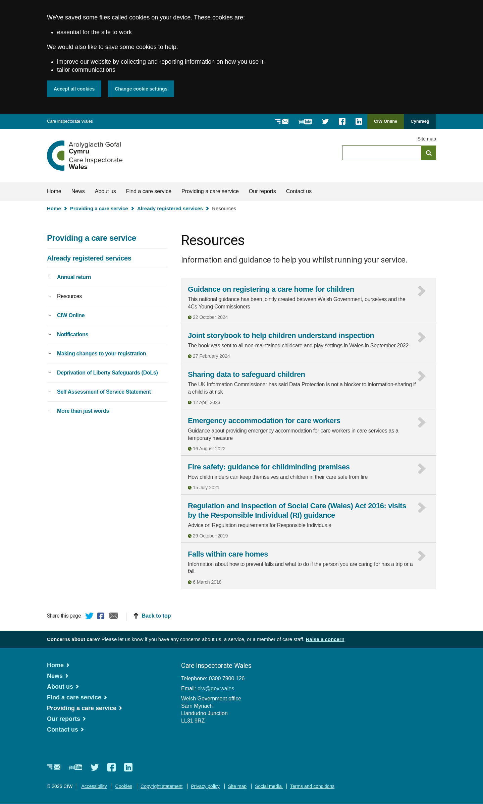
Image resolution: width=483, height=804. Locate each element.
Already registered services (170, 208)
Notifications (72, 334)
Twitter (89, 617)
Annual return (74, 277)
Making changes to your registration (101, 353)
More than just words (83, 411)
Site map (427, 138)
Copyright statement (161, 786)
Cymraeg (420, 121)
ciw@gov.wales (216, 688)
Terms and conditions (312, 786)
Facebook (101, 617)
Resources (69, 296)
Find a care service (148, 191)
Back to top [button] (156, 616)
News (78, 191)
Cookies (123, 786)
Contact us (299, 191)
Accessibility (94, 786)
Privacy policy (205, 786)
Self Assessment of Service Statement (104, 392)
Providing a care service (210, 191)
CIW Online (385, 123)
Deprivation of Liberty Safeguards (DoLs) (107, 373)
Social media (269, 786)
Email (113, 617)
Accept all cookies (74, 89)
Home (54, 191)
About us (105, 191)
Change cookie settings (141, 89)
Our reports (262, 191)
